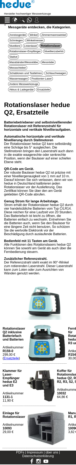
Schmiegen (16, 40)
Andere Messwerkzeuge (23, 84)
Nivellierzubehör (54, 51)
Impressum (35, 452)
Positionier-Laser (41, 78)
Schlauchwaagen (56, 73)
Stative (13, 56)
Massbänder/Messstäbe (23, 62)
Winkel (34, 34)
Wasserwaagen (18, 78)
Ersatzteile (43, 89)
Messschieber (17, 67)
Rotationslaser (50, 45)
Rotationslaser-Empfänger (25, 51)
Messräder (48, 62)
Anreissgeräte (17, 34)
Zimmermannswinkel (53, 34)
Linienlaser (30, 45)
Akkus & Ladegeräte (21, 89)
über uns (52, 452)
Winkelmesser (35, 40)
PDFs (20, 452)
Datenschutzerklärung (38, 456)
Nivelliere (14, 45)
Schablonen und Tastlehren (25, 73)
